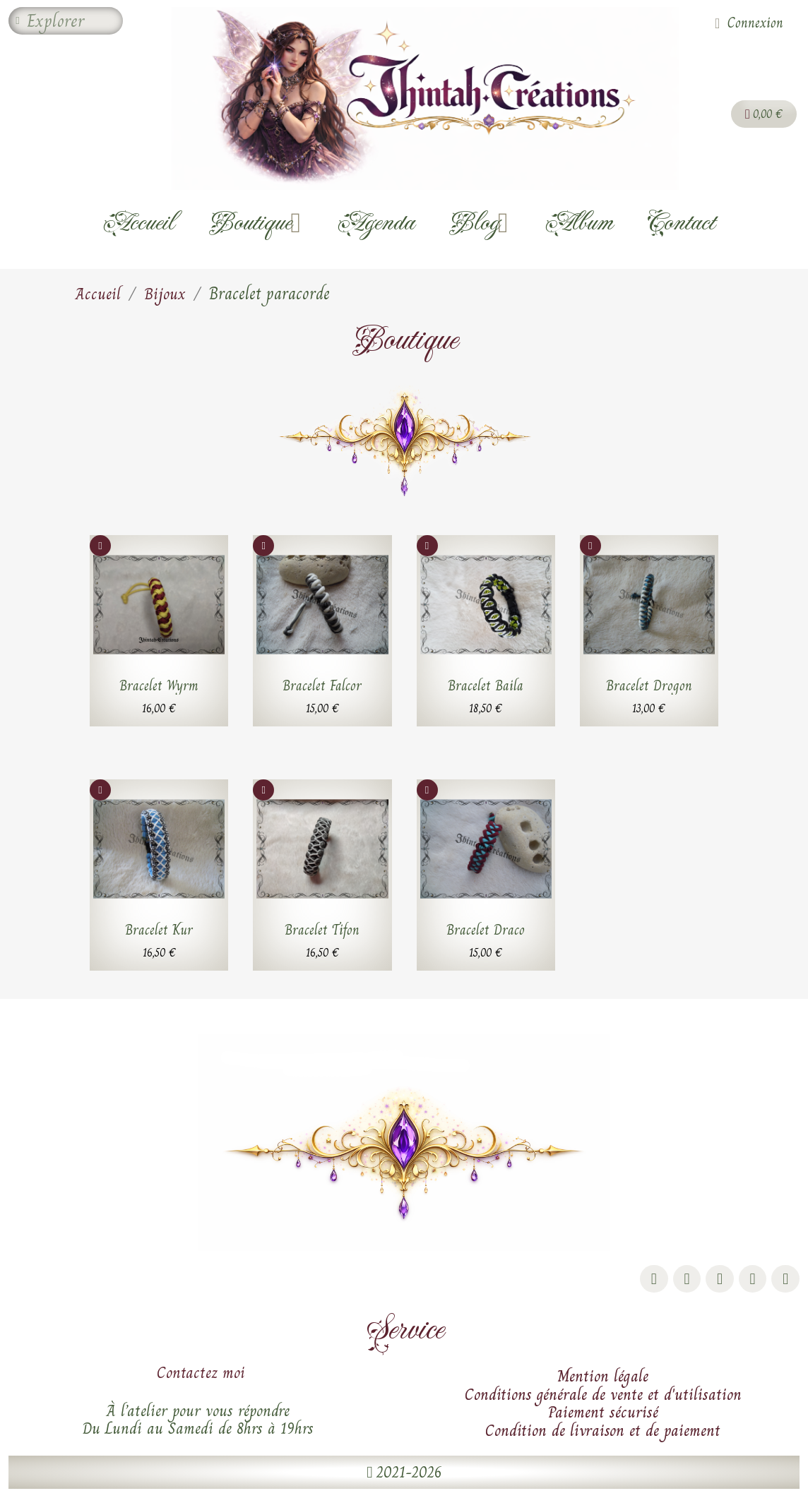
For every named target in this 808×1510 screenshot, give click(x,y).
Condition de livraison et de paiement (602, 1430)
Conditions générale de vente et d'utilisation (603, 1394)
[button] (404, 1472)
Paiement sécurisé (603, 1412)
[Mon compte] (749, 23)
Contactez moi (201, 1372)
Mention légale (602, 1376)
